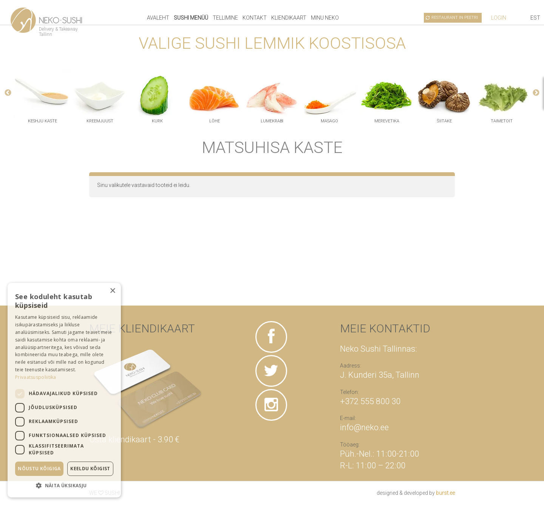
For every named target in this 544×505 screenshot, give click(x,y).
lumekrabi (272, 121)
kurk (157, 121)
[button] (64, 485)
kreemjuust (100, 121)
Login (498, 18)
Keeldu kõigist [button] (90, 468)
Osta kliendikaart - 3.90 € (134, 439)
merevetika (386, 121)
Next (536, 93)
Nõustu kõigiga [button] (39, 468)
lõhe (214, 121)
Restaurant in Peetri (454, 17)
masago (329, 121)
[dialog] (64, 390)
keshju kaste (42, 121)
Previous (8, 93)
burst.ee (445, 493)
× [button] (112, 291)
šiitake (444, 121)
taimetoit (502, 121)
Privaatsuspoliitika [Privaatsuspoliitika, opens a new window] (35, 377)
